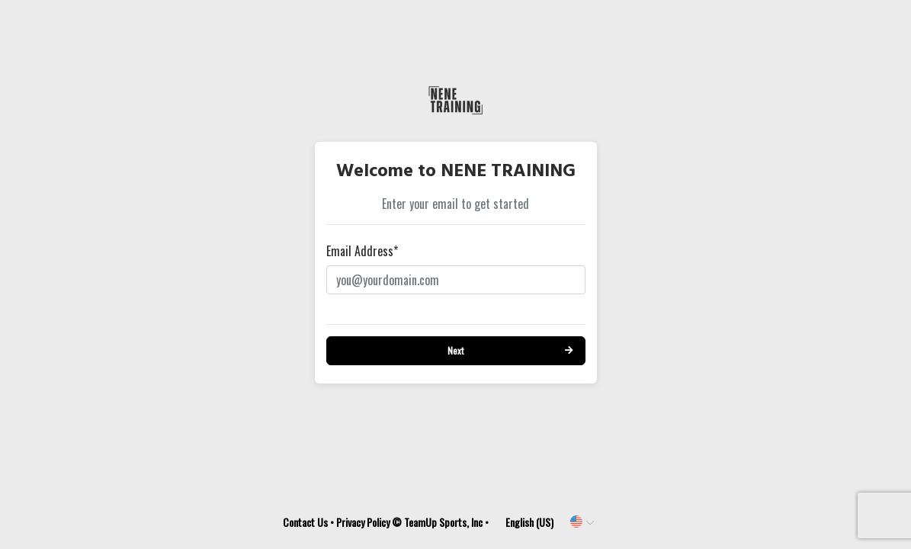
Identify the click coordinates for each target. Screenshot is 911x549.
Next (455, 350)
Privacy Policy (363, 522)
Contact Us (305, 522)
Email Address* (362, 251)
